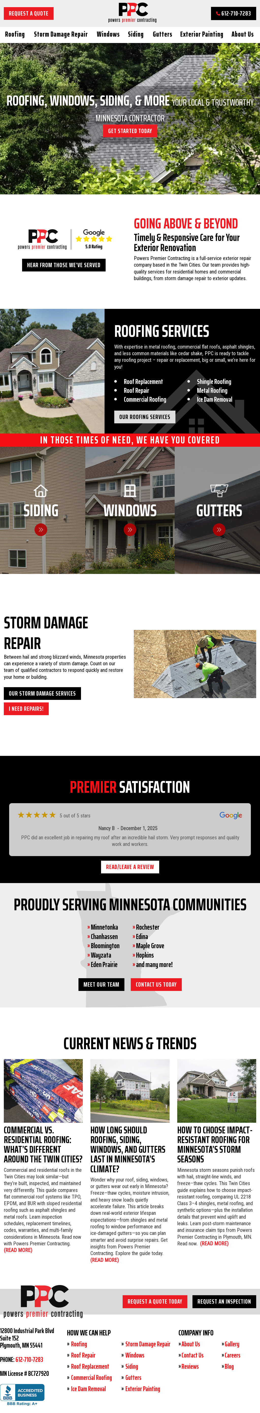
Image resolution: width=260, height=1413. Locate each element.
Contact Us (193, 1355)
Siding (136, 34)
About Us (243, 34)
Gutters (162, 34)
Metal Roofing (212, 390)
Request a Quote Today (155, 1301)
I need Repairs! (26, 709)
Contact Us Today (156, 984)
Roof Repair (136, 390)
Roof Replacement (143, 381)
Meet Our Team (101, 984)
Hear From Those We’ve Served (64, 265)
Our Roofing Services (144, 417)
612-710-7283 (233, 13)
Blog (229, 1366)
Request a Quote (28, 13)
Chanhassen (104, 936)
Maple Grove (150, 945)
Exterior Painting (201, 34)
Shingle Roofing (214, 381)
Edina (142, 936)
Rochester (147, 927)
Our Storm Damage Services (42, 693)
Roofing (15, 34)
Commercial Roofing (145, 399)
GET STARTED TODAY (130, 131)
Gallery (232, 1344)
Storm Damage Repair (61, 34)
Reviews (190, 1366)
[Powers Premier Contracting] (132, 21)
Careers (232, 1355)
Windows (108, 34)
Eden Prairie (104, 964)
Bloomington (105, 945)
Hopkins (145, 955)
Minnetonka (104, 927)
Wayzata (101, 955)
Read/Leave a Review (130, 867)
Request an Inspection (224, 1301)
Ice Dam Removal (214, 399)
